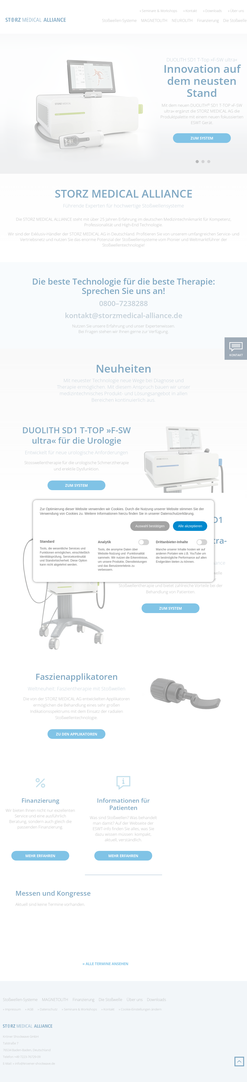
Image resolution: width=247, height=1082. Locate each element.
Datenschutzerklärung (177, 513)
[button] (150, 526)
